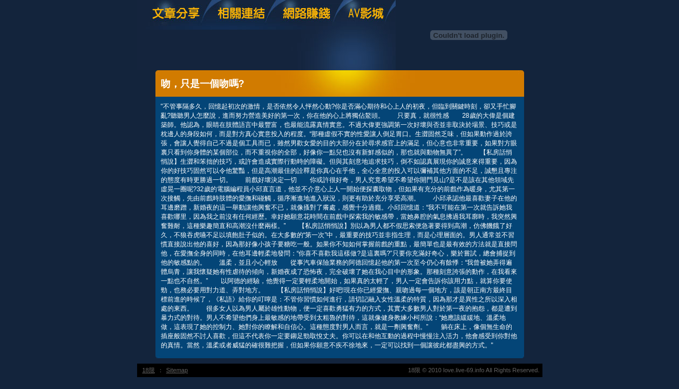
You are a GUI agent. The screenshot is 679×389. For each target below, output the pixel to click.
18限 (148, 370)
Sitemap (177, 370)
